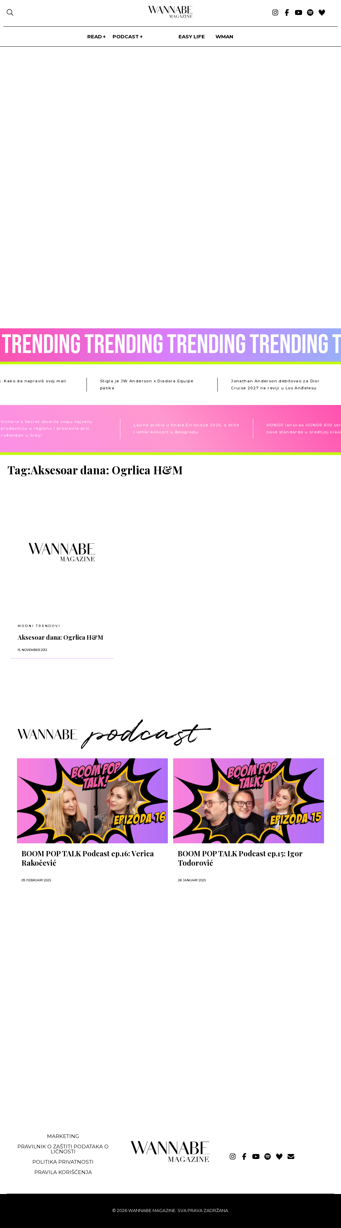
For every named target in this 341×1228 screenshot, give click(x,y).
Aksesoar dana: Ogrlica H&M (60, 637)
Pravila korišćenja (63, 1172)
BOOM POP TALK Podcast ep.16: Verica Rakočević (88, 858)
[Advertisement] (58, 1078)
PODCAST (126, 36)
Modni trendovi (39, 626)
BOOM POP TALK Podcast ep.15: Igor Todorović (240, 858)
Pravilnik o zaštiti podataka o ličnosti (63, 1149)
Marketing (63, 1136)
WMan (224, 36)
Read (94, 36)
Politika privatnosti (63, 1162)
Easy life (191, 36)
